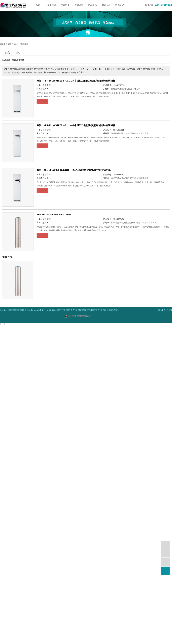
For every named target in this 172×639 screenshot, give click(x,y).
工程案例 (65, 5)
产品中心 (92, 5)
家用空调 (47, 85)
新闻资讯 (79, 5)
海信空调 (115, 89)
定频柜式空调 (130, 178)
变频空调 (136, 89)
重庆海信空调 (86, 310)
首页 (38, 5)
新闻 (17, 52)
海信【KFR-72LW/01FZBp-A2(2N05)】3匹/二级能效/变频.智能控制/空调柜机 (76, 125)
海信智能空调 (117, 133)
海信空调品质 (117, 178)
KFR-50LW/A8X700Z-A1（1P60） (54, 214)
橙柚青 (169, 310)
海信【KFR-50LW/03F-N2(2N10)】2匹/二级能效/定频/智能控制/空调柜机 (74, 170)
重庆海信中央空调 (99, 310)
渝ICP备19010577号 (54, 310)
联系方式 (119, 5)
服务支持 (106, 5)
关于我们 (51, 5)
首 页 (16, 44)
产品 (7, 52)
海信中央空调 (76, 310)
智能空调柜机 (130, 133)
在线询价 (42, 101)
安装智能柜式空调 (132, 222)
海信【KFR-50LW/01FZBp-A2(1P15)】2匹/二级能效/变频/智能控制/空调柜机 (76, 80)
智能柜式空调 (126, 89)
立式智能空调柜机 (148, 222)
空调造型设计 (117, 222)
